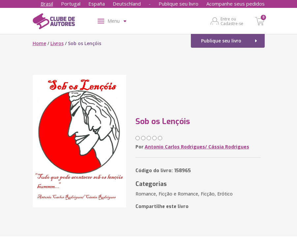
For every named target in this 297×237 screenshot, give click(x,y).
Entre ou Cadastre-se (232, 21)
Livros (57, 43)
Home (39, 43)
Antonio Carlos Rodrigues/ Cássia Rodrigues (197, 147)
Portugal (70, 3)
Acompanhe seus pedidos (235, 3)
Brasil (47, 3)
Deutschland (127, 3)
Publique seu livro (178, 3)
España (96, 3)
